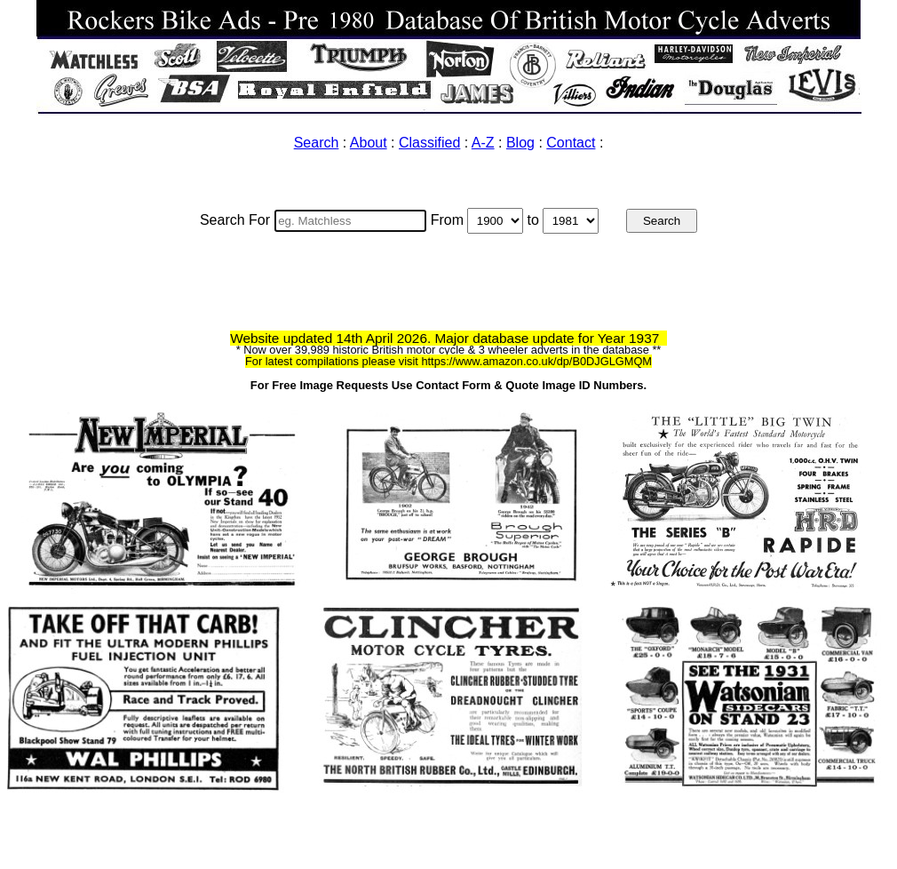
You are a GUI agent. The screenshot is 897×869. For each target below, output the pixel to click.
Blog (520, 142)
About (368, 142)
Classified (429, 142)
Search (316, 142)
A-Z (483, 142)
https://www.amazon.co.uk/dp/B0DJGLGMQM (536, 361)
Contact (570, 142)
